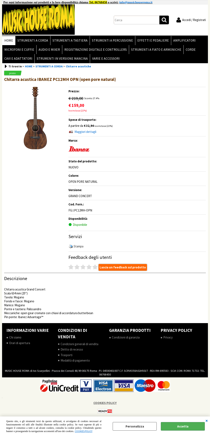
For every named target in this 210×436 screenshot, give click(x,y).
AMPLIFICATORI (184, 40)
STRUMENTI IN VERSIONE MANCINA (62, 59)
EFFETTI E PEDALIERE (153, 40)
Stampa (78, 246)
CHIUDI (206, 421)
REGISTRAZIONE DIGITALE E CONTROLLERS (95, 50)
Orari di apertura (19, 343)
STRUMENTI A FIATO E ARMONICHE (156, 50)
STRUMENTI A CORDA (32, 40)
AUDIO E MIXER (49, 50)
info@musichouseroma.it (136, 2)
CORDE (191, 50)
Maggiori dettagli (85, 132)
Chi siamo (15, 337)
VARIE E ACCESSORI (106, 59)
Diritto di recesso (72, 349)
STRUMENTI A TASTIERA (70, 40)
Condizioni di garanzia (126, 337)
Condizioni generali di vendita (79, 344)
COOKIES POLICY (83, 431)
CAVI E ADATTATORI (18, 59)
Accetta (182, 426)
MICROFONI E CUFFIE (19, 50)
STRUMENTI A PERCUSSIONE (112, 40)
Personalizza (135, 426)
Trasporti (66, 355)
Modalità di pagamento (75, 360)
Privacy (168, 337)
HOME (8, 40)
